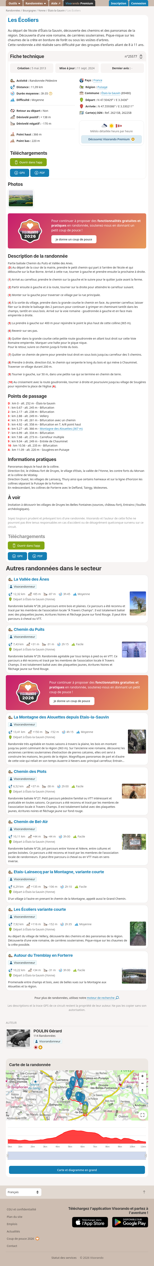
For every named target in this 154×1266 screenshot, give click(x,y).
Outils (14, 3)
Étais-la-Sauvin (110, 93)
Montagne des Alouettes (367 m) (61, 428)
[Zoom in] (142, 1076)
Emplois (12, 1224)
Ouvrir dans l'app (28, 162)
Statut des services (63, 1258)
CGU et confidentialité (21, 1209)
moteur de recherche (103, 998)
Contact (12, 1246)
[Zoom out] (142, 1083)
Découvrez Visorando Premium (111, 139)
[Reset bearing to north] (142, 1090)
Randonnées (35, 3)
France (97, 80)
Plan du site (14, 1217)
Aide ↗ (56, 3)
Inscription (118, 3)
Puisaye (102, 87)
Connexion (138, 3)
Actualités (13, 1231)
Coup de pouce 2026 (23, 1238)
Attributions (13, 1118)
